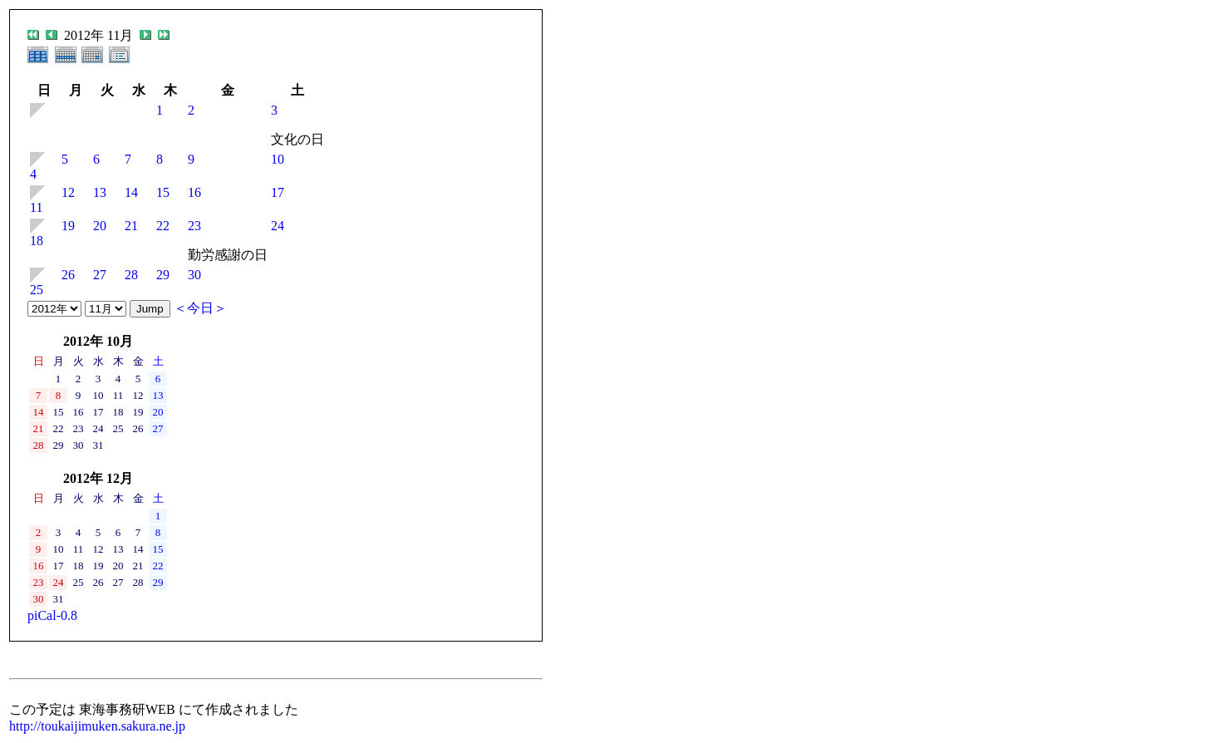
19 (68, 226)
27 (99, 275)
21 (131, 226)
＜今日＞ (200, 308)
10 (277, 159)
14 (131, 192)
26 (68, 275)
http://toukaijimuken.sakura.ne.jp (97, 726)
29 (163, 275)
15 (163, 192)
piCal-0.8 (52, 615)
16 (194, 192)
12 (68, 192)
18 (36, 241)
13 (99, 192)
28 (131, 275)
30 (194, 275)
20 (99, 226)
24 (277, 226)
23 (194, 226)
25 (36, 290)
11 (36, 207)
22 (163, 226)
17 (277, 192)
